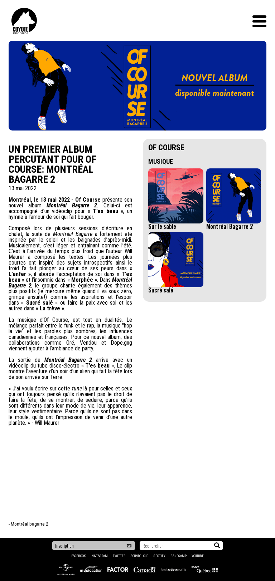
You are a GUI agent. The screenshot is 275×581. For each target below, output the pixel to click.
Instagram (99, 556)
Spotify (159, 556)
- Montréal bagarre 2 (28, 524)
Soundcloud (139, 556)
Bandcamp (178, 556)
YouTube (198, 556)
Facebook (78, 556)
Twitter (119, 556)
